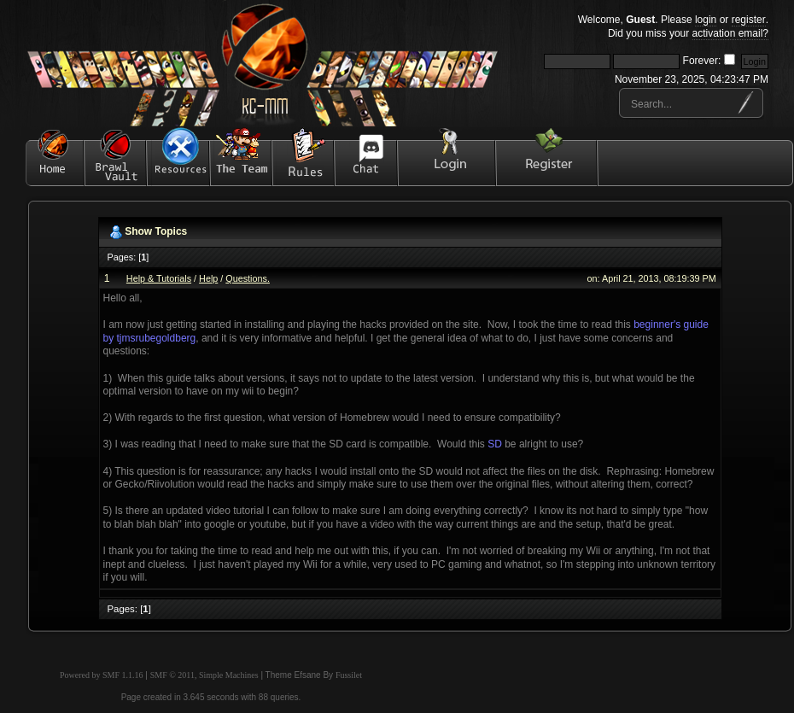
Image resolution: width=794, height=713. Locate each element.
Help (208, 278)
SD (494, 444)
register (749, 20)
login (705, 20)
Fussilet (349, 675)
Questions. (247, 278)
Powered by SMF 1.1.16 (101, 675)
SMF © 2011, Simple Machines (204, 675)
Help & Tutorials (158, 278)
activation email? (730, 33)
